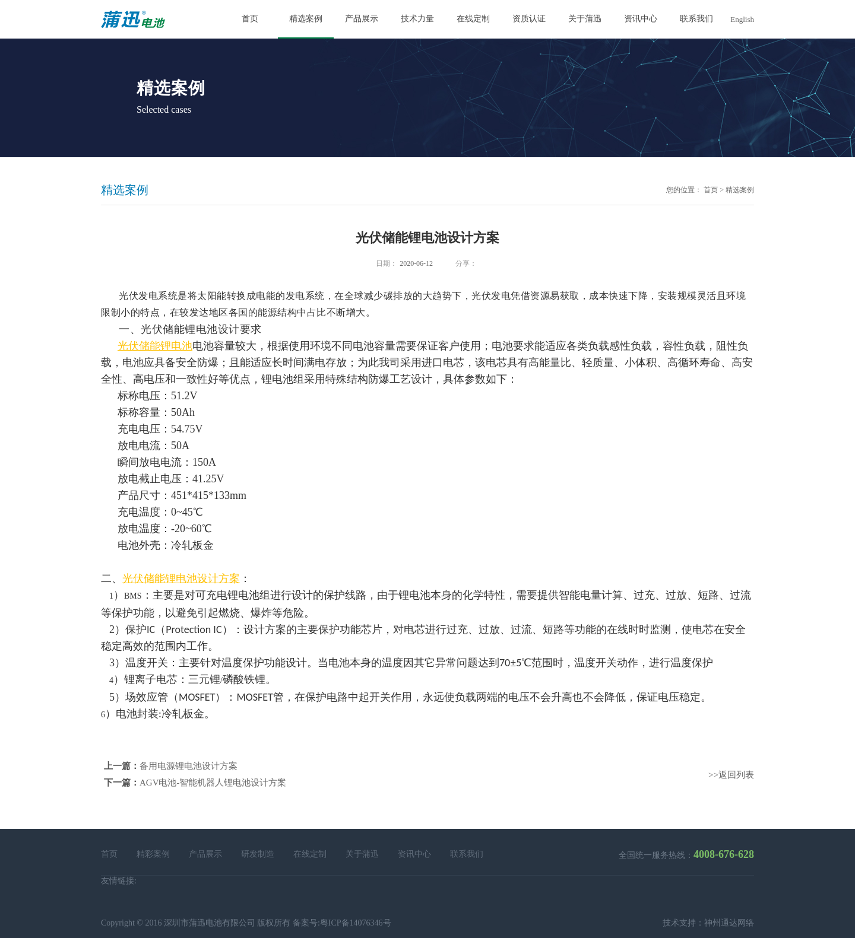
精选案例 (740, 190)
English (742, 19)
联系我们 (466, 854)
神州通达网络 (729, 922)
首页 (109, 854)
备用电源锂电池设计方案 (189, 766)
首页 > (714, 190)
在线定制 (310, 854)
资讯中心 (414, 854)
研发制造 (257, 854)
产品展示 (205, 854)
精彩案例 (153, 854)
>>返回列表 (731, 775)
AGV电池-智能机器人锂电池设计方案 (213, 782)
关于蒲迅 (362, 854)
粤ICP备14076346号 (355, 922)
